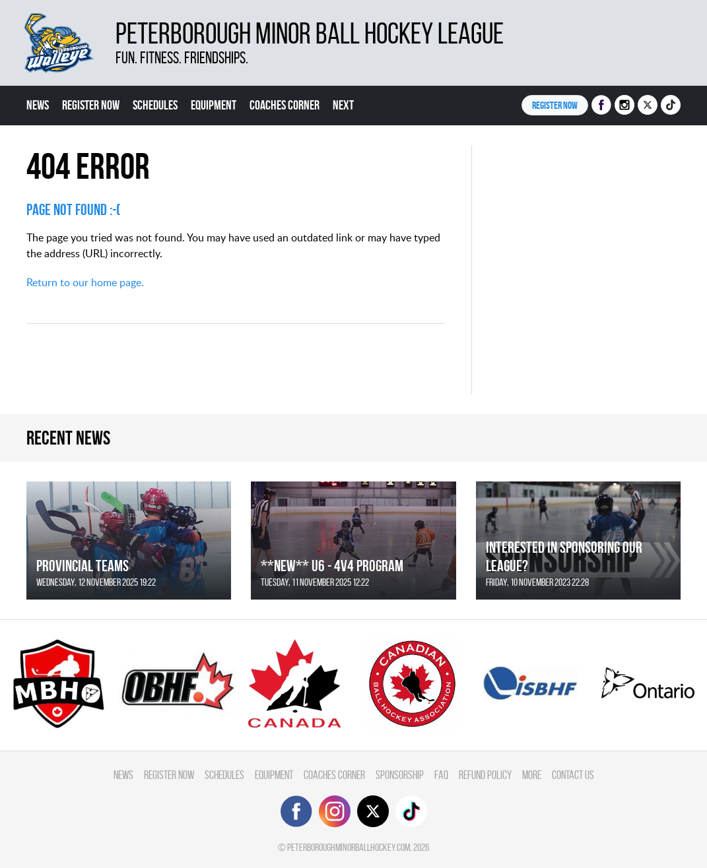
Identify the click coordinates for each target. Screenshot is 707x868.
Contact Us (573, 774)
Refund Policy (485, 774)
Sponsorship (400, 774)
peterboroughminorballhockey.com (348, 847)
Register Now (90, 105)
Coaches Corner (285, 105)
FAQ (441, 774)
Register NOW (555, 105)
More (531, 774)
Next (343, 105)
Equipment (213, 105)
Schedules (155, 105)
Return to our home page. (85, 282)
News (37, 105)
